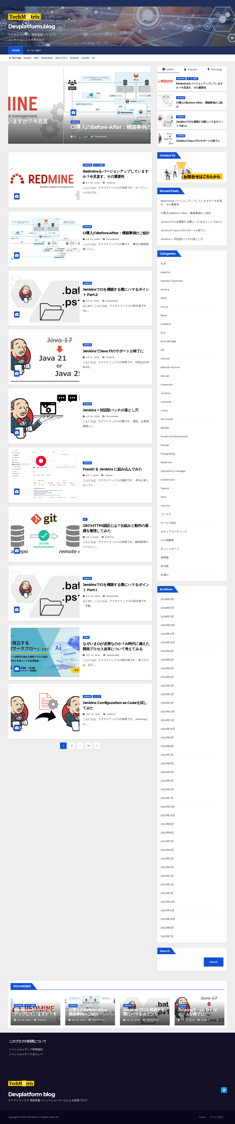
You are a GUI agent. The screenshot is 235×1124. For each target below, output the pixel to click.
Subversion (168, 479)
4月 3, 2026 (92, 537)
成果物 (165, 557)
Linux (164, 410)
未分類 (165, 566)
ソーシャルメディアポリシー (26, 1054)
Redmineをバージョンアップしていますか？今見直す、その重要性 (75, 124)
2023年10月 (168, 815)
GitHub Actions (170, 367)
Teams (165, 488)
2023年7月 (167, 841)
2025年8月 (167, 651)
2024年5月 (167, 772)
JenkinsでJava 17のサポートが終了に (113, 351)
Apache (165, 272)
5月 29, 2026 (25, 137)
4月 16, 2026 (92, 416)
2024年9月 (167, 737)
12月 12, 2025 (93, 714)
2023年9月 (167, 824)
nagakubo (110, 301)
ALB (163, 263)
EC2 (163, 332)
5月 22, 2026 (93, 239)
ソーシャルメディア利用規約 (26, 1049)
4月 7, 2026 (92, 475)
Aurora (165, 289)
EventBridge (168, 341)
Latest (168, 69)
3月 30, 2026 (93, 596)
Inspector (167, 384)
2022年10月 (168, 919)
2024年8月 (167, 746)
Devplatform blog (31, 26)
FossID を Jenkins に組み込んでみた (112, 469)
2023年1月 (167, 893)
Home (16, 50)
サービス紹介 (34, 50)
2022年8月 (167, 927)
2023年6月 (167, 849)
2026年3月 (167, 616)
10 (88, 745)
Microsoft (167, 419)
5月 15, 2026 (92, 301)
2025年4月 (167, 677)
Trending (215, 69)
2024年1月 (167, 798)
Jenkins (27, 58)
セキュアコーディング (174, 531)
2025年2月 (167, 694)
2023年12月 (168, 806)
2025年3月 (167, 685)
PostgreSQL (168, 453)
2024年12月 (168, 711)
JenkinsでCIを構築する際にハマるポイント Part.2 (191, 221)
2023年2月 (167, 884)
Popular (190, 69)
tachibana (111, 239)
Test (163, 496)
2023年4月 (167, 867)
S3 (93, 58)
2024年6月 (167, 763)
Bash (164, 315)
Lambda (85, 58)
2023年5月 (167, 858)
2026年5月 (167, 599)
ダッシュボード (170, 548)
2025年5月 (167, 668)
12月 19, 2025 (93, 655)
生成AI (86, 637)
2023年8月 (167, 832)
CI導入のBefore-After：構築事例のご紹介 (116, 233)
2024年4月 (167, 780)
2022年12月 (168, 901)
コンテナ (97, 696)
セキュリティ (61, 58)
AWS (36, 58)
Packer (165, 445)
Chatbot (166, 324)
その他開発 (167, 540)
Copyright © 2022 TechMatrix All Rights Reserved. (33, 1117)
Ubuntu (165, 505)
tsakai (107, 475)
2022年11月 (167, 910)
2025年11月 (167, 633)
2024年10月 (168, 728)
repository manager (173, 471)
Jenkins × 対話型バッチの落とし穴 (110, 410)
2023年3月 (167, 875)
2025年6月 (167, 659)
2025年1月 (167, 702)
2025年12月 (168, 625)
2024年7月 (167, 754)
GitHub (165, 358)
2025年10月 (168, 642)
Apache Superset (172, 280)
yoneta (42, 137)
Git (85, 519)
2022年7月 (167, 936)
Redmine (74, 58)
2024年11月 (167, 720)
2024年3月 (167, 789)
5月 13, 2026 (92, 357)
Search (165, 951)
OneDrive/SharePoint (174, 436)
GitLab (165, 375)
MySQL (165, 427)
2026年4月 (167, 607)
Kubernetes (47, 58)
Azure (164, 306)
